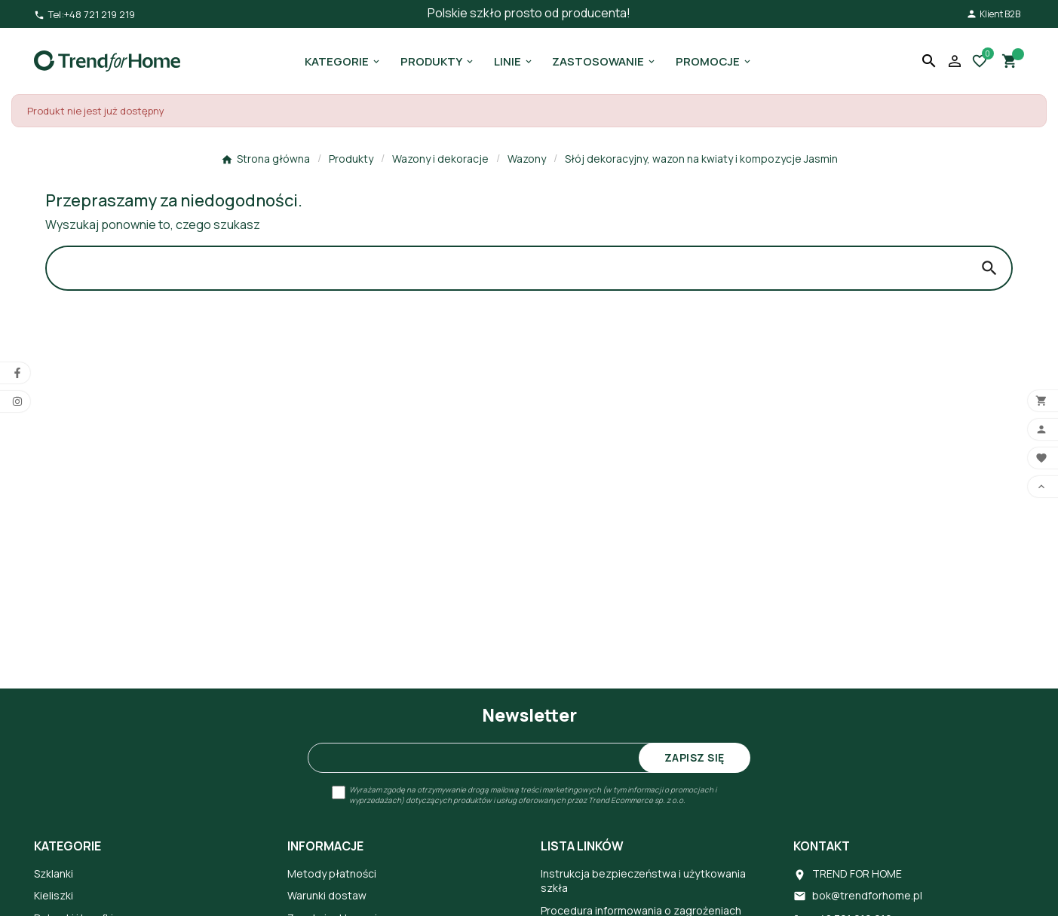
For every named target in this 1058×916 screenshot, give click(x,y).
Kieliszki (53, 895)
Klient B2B (993, 14)
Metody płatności (331, 873)
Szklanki (53, 873)
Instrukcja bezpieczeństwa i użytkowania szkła (643, 881)
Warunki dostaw (326, 895)
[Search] (507, 268)
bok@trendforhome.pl (867, 895)
